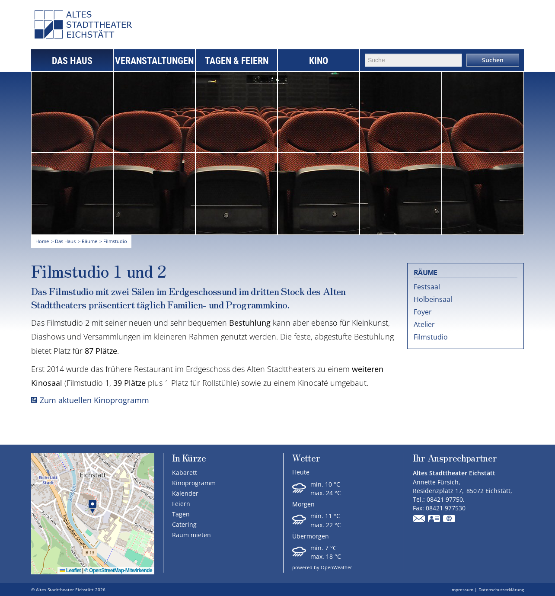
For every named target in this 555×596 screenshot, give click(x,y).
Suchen (493, 60)
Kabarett (184, 472)
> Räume (87, 241)
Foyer (423, 312)
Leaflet (70, 570)
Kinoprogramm (194, 483)
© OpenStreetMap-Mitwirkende (118, 570)
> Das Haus (63, 241)
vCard (434, 519)
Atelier (424, 324)
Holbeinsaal (433, 299)
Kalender (185, 493)
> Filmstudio (113, 241)
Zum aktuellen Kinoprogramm (94, 400)
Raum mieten (191, 535)
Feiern (181, 504)
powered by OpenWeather (322, 567)
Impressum (461, 589)
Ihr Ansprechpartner (455, 458)
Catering (184, 524)
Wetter (306, 458)
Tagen (181, 514)
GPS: (449, 519)
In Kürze (189, 457)
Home (42, 241)
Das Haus (72, 60)
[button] (92, 507)
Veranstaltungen (154, 60)
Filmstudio (431, 337)
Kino (318, 60)
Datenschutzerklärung (501, 589)
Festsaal (427, 287)
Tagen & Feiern (236, 60)
